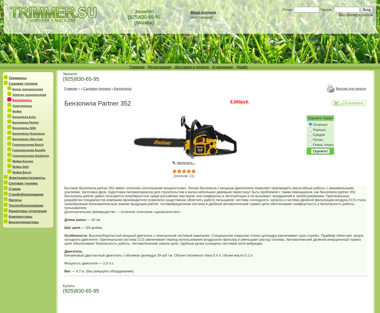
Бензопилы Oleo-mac (27, 139)
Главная (136, 67)
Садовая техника (23, 84)
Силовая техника (23, 183)
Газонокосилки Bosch (28, 144)
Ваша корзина (203, 12)
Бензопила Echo (24, 116)
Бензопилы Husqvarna (28, 133)
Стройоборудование (26, 194)
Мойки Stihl (20, 166)
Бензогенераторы (24, 222)
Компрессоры (20, 217)
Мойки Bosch (21, 172)
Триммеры (18, 78)
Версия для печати (351, 89)
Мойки (17, 111)
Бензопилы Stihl (24, 128)
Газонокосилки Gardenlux (30, 155)
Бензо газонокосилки (27, 89)
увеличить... (186, 163)
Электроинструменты (27, 178)
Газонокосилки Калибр (28, 150)
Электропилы (22, 105)
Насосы (15, 200)
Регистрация (159, 67)
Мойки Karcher (23, 161)
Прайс (242, 67)
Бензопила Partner (25, 122)
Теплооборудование (26, 205)
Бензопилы (123, 89)
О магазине (222, 67)
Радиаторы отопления (28, 211)
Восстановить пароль (356, 14)
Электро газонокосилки (29, 94)
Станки (15, 189)
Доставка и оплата (192, 67)
